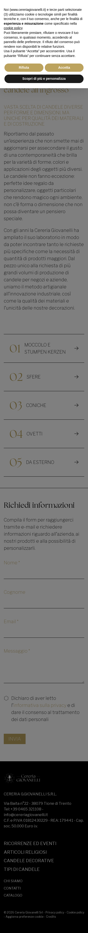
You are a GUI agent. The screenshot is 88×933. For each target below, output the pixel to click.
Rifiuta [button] (24, 67)
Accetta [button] (64, 67)
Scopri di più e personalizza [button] (43, 78)
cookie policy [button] (13, 28)
